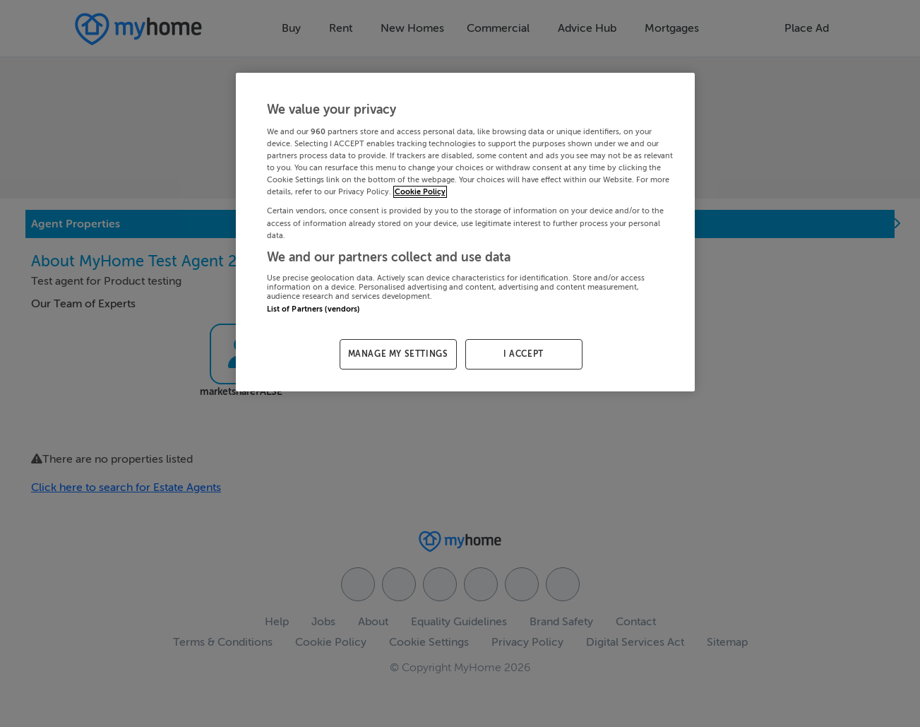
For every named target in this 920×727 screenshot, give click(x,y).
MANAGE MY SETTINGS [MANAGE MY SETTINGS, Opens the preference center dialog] (398, 354)
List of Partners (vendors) (313, 309)
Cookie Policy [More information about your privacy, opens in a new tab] (420, 191)
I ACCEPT (523, 354)
